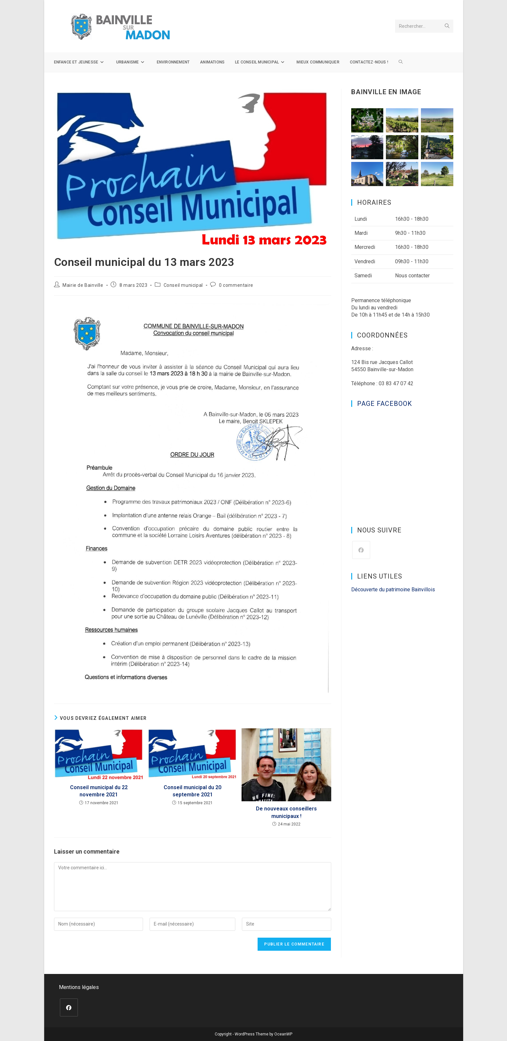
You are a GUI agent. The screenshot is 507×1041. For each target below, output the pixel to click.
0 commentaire (236, 285)
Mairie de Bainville (83, 285)
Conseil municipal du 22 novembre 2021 (99, 791)
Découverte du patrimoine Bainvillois (393, 589)
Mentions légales (79, 987)
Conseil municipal (183, 285)
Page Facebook (384, 404)
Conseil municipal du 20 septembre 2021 (192, 791)
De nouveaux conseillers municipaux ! (286, 812)
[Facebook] (361, 550)
